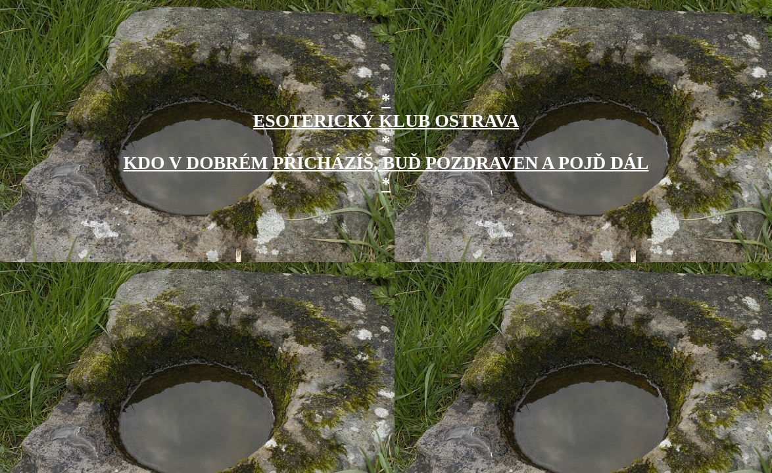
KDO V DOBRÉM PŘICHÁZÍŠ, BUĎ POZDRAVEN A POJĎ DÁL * (386, 173)
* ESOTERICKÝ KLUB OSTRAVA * (386, 120)
